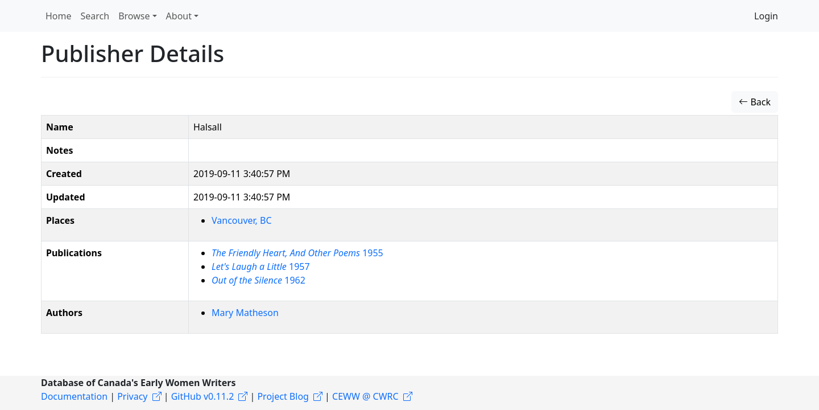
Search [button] (95, 16)
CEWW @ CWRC (365, 396)
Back (755, 102)
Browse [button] (134, 16)
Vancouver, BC (242, 220)
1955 (297, 253)
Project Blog (282, 396)
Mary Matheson (245, 312)
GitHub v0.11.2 (202, 396)
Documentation (74, 396)
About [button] (179, 16)
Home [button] (59, 16)
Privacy (132, 396)
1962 (258, 280)
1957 (261, 266)
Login (766, 16)
